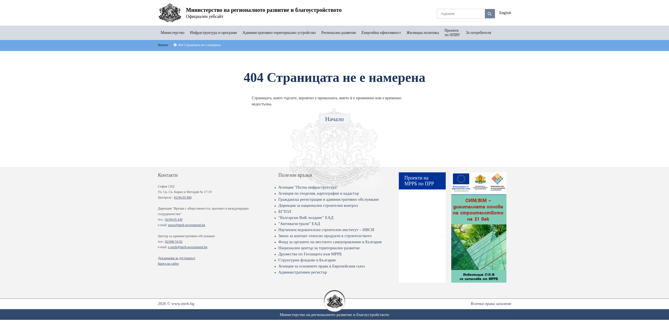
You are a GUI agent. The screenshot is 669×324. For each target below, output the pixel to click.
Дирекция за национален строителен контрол (318, 205)
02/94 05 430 (173, 219)
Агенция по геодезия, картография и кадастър (318, 193)
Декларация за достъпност (176, 258)
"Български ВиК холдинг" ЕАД (305, 217)
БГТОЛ (284, 211)
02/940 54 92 (173, 241)
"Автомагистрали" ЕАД (299, 223)
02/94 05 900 (183, 197)
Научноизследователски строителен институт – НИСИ (326, 229)
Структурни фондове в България (307, 260)
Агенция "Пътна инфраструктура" (308, 187)
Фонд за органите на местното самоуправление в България (330, 242)
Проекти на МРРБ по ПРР (419, 180)
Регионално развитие (338, 33)
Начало (334, 119)
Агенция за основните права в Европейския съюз (321, 266)
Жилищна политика (423, 33)
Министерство (172, 33)
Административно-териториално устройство (279, 33)
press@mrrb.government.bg (186, 225)
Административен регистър (302, 272)
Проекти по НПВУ (452, 32)
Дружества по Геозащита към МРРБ (310, 254)
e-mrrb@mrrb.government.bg (187, 247)
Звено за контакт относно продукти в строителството (325, 236)
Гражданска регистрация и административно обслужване (328, 199)
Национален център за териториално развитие (319, 248)
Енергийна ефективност (381, 33)
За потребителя (478, 33)
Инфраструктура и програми (213, 33)
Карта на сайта (168, 264)
